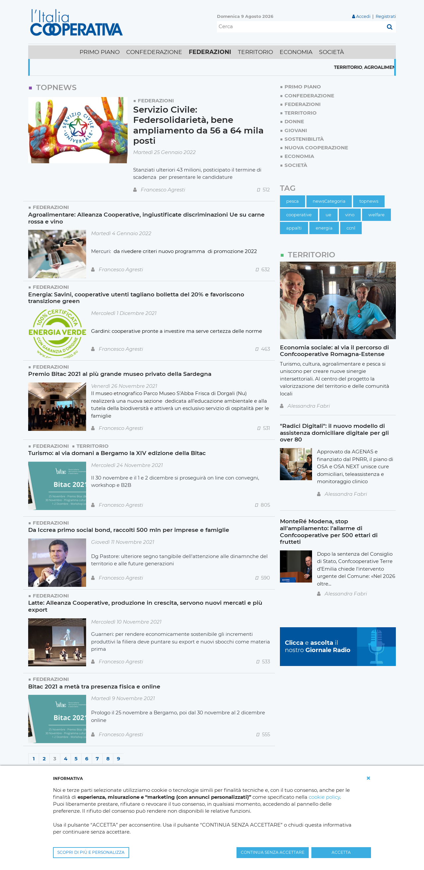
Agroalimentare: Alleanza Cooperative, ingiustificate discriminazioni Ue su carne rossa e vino (146, 218)
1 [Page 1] (34, 758)
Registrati (386, 16)
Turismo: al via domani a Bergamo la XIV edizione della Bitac (117, 452)
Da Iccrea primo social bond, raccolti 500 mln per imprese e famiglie (128, 529)
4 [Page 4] (65, 758)
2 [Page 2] (44, 758)
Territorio (368, 67)
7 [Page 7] (97, 758)
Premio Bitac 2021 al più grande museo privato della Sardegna (119, 373)
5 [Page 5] (76, 758)
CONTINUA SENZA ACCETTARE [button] (272, 852)
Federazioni (156, 100)
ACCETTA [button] (341, 852)
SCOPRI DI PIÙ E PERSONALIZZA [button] (91, 852)
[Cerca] (300, 26)
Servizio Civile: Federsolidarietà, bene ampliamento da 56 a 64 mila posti (198, 125)
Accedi (363, 16)
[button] (368, 778)
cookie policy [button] (324, 797)
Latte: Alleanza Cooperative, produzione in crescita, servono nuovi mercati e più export (145, 606)
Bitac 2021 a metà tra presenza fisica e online (94, 686)
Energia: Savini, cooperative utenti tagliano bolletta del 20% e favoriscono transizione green (136, 298)
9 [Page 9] (118, 758)
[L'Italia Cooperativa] (78, 22)
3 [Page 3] (54, 758)
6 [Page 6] (86, 758)
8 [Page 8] (108, 758)
